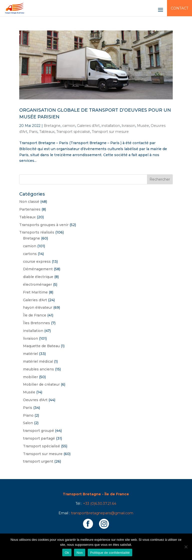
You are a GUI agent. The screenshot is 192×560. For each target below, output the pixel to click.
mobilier (30, 377)
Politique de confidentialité (110, 553)
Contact (179, 8)
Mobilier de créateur (41, 384)
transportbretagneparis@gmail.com (102, 513)
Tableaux (46, 131)
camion (68, 125)
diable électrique (38, 277)
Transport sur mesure (110, 131)
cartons (30, 254)
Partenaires (29, 209)
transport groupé (38, 430)
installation (111, 125)
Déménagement (38, 269)
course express (37, 261)
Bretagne (52, 125)
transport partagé (39, 438)
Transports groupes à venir (43, 225)
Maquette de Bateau (41, 346)
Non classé (29, 201)
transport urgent (38, 461)
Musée (143, 125)
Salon (28, 423)
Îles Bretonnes (36, 323)
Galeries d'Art (88, 125)
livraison (128, 125)
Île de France (34, 315)
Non (79, 553)
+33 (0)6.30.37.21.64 (99, 503)
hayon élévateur (37, 307)
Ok (67, 553)
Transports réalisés (36, 232)
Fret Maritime (35, 292)
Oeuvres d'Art (35, 400)
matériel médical (38, 361)
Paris (33, 131)
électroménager (37, 284)
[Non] (185, 546)
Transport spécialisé (73, 131)
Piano (28, 415)
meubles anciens (38, 369)
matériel (30, 353)
